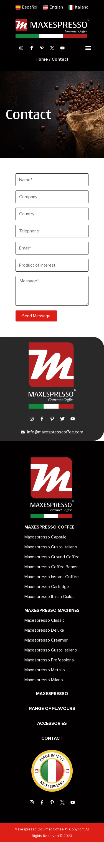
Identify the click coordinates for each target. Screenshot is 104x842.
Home (41, 59)
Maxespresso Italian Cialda (49, 596)
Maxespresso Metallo (44, 670)
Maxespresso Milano (43, 680)
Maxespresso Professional (49, 660)
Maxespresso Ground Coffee (52, 557)
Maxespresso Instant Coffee (51, 577)
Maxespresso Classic (44, 620)
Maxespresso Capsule (45, 537)
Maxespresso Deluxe (44, 630)
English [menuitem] (56, 7)
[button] (88, 48)
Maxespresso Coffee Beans (50, 567)
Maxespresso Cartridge (46, 586)
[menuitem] (26, 7)
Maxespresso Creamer (46, 640)
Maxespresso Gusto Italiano (50, 547)
